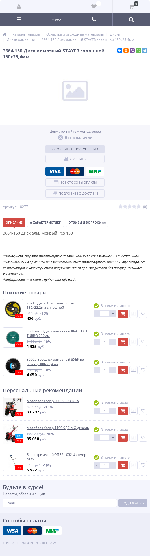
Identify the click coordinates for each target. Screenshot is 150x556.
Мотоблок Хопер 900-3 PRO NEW (53, 401)
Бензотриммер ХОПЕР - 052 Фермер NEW (56, 456)
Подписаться (132, 503)
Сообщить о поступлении (75, 149)
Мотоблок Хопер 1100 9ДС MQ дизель (58, 428)
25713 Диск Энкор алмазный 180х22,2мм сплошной (50, 305)
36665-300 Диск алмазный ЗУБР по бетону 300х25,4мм (55, 361)
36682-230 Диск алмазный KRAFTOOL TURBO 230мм (57, 333)
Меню (56, 19)
